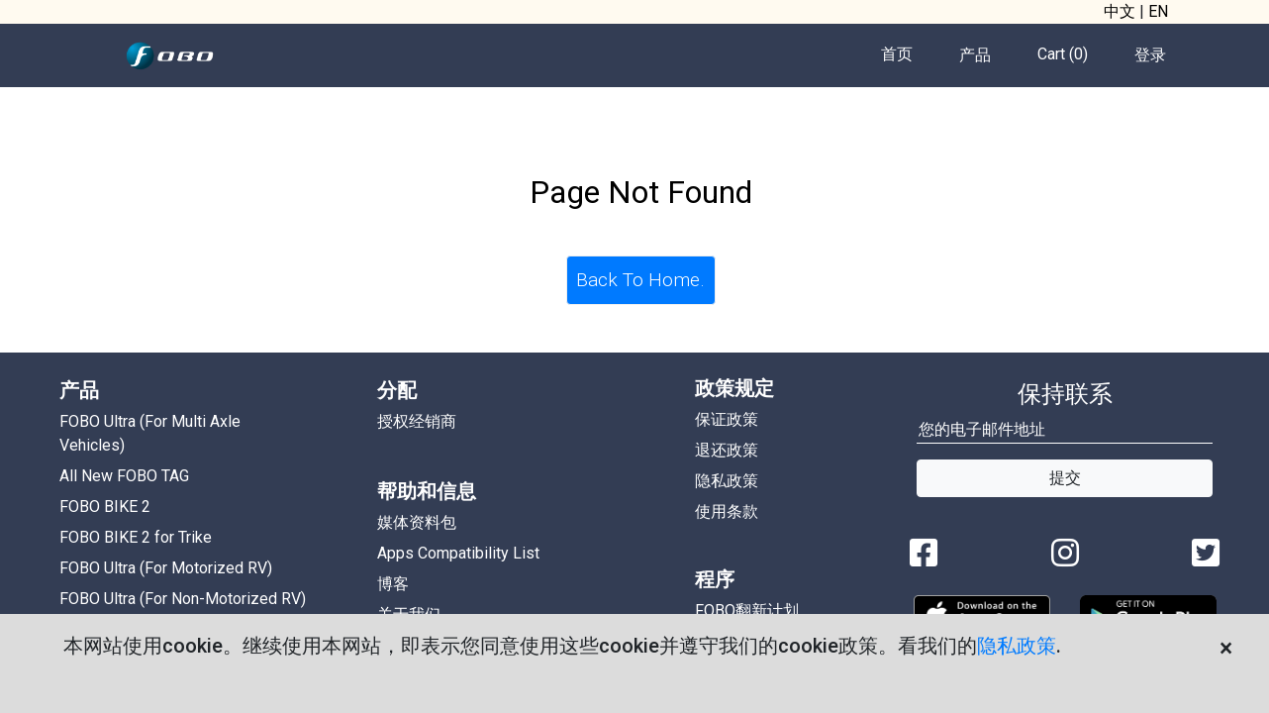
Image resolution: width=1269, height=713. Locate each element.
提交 (1065, 477)
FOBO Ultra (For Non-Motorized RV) (182, 598)
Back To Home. (640, 279)
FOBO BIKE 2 (104, 506)
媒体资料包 (416, 522)
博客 (393, 583)
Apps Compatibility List (458, 553)
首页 (897, 54)
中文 (1119, 11)
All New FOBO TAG (124, 475)
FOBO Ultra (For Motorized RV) (165, 568)
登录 (1150, 55)
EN (1158, 11)
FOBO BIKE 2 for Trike (135, 537)
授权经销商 (416, 421)
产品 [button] (975, 55)
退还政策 (726, 450)
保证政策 (726, 419)
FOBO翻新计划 (747, 610)
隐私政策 (1016, 646)
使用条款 (726, 511)
